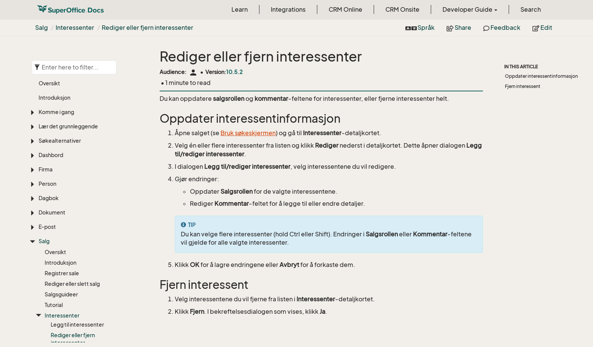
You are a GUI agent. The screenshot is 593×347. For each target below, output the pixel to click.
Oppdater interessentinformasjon (541, 76)
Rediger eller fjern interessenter (147, 27)
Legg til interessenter (77, 244)
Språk (420, 27)
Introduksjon (60, 182)
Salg (41, 27)
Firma (46, 88)
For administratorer (69, 305)
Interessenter (75, 27)
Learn (239, 9)
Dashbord (51, 74)
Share (459, 27)
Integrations (288, 9)
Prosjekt (49, 321)
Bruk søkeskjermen (248, 133)
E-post (47, 146)
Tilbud (52, 295)
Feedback (501, 27)
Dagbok (49, 117)
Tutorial (54, 224)
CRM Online (345, 9)
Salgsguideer (61, 213)
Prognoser (58, 274)
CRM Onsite (402, 9)
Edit (542, 27)
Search (530, 9)
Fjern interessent (522, 86)
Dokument (52, 131)
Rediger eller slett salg (72, 203)
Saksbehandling (59, 336)
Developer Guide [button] (469, 9)
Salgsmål (56, 284)
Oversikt (55, 171)
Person (47, 103)
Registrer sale (62, 192)
